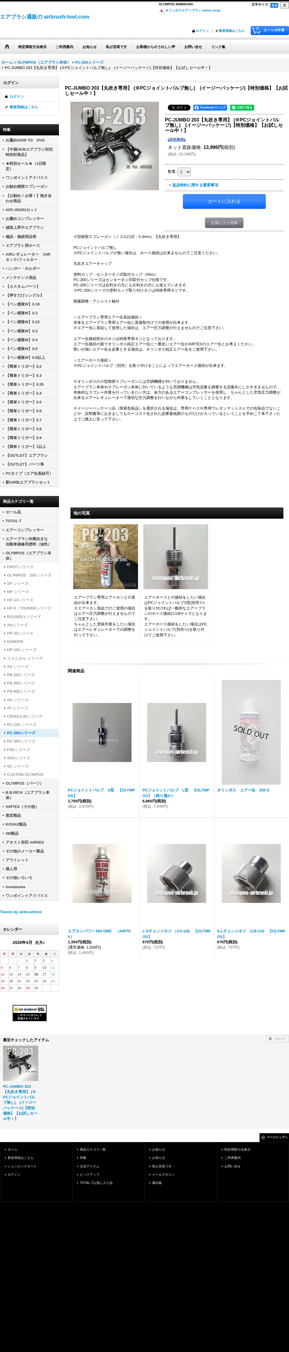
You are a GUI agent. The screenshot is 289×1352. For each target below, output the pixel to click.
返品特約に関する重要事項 (195, 185)
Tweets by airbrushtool (21, 912)
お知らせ (158, 1149)
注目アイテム (89, 1166)
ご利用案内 (232, 1157)
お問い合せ (232, 1166)
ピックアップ (89, 1174)
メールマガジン (163, 1174)
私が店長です (162, 1166)
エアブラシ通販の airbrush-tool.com (44, 17)
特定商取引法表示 (237, 1149)
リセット (280, 1038)
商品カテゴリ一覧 (93, 1149)
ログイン (202, 30)
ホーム (12, 1149)
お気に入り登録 (224, 223)
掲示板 (157, 1183)
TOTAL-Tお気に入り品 (96, 1183)
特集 (83, 1157)
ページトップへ (277, 1137)
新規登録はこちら (232, 30)
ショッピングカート (22, 1166)
